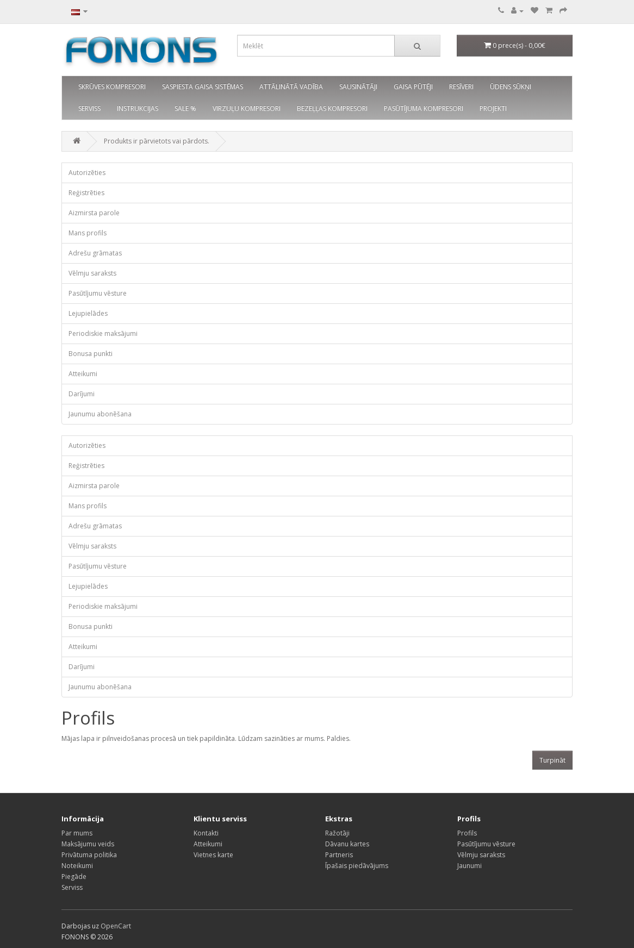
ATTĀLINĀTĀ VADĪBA (291, 86)
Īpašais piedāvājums (356, 865)
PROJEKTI (493, 108)
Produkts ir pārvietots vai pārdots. (156, 141)
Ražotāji (337, 833)
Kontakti (206, 833)
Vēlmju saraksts (92, 273)
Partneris (339, 854)
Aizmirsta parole (94, 212)
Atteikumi (83, 373)
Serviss (72, 887)
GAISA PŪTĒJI (413, 86)
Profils (467, 833)
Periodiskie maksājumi (103, 333)
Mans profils (88, 233)
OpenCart (116, 926)
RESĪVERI (461, 86)
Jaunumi (469, 865)
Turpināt (552, 760)
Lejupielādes (88, 313)
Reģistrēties (86, 192)
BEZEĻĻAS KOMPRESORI (332, 108)
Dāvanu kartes (347, 844)
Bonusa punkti (91, 353)
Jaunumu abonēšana (100, 414)
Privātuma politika (89, 854)
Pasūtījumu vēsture (98, 293)
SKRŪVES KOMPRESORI (112, 86)
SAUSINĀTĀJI (358, 86)
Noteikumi (77, 865)
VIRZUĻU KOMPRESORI (247, 108)
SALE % (185, 108)
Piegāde (73, 876)
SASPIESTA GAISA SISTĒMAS (202, 86)
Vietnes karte (213, 854)
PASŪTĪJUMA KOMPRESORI (423, 108)
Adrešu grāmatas (95, 253)
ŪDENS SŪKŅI (510, 86)
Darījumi (82, 393)
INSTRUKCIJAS (137, 108)
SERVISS (89, 108)
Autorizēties (87, 172)
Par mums (76, 833)
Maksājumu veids (87, 844)
